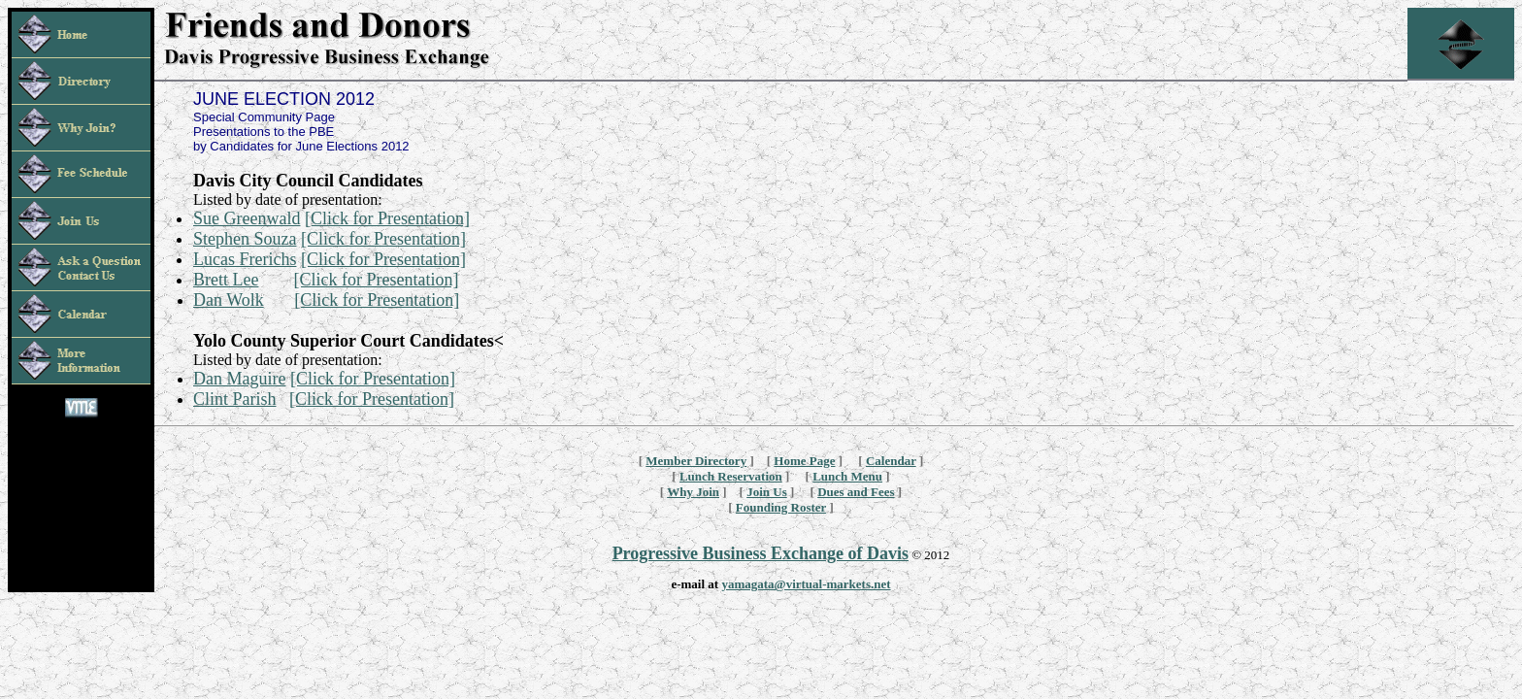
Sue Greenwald (246, 218)
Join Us (766, 491)
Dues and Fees (855, 491)
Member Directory (695, 460)
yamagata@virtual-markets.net (805, 584)
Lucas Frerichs (244, 259)
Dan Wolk (228, 300)
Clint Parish (235, 399)
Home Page (804, 460)
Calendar (891, 460)
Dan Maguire (239, 378)
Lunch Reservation (730, 476)
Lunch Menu (847, 476)
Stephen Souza (244, 239)
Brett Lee (225, 279)
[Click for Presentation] (387, 218)
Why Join (693, 491)
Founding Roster (781, 507)
